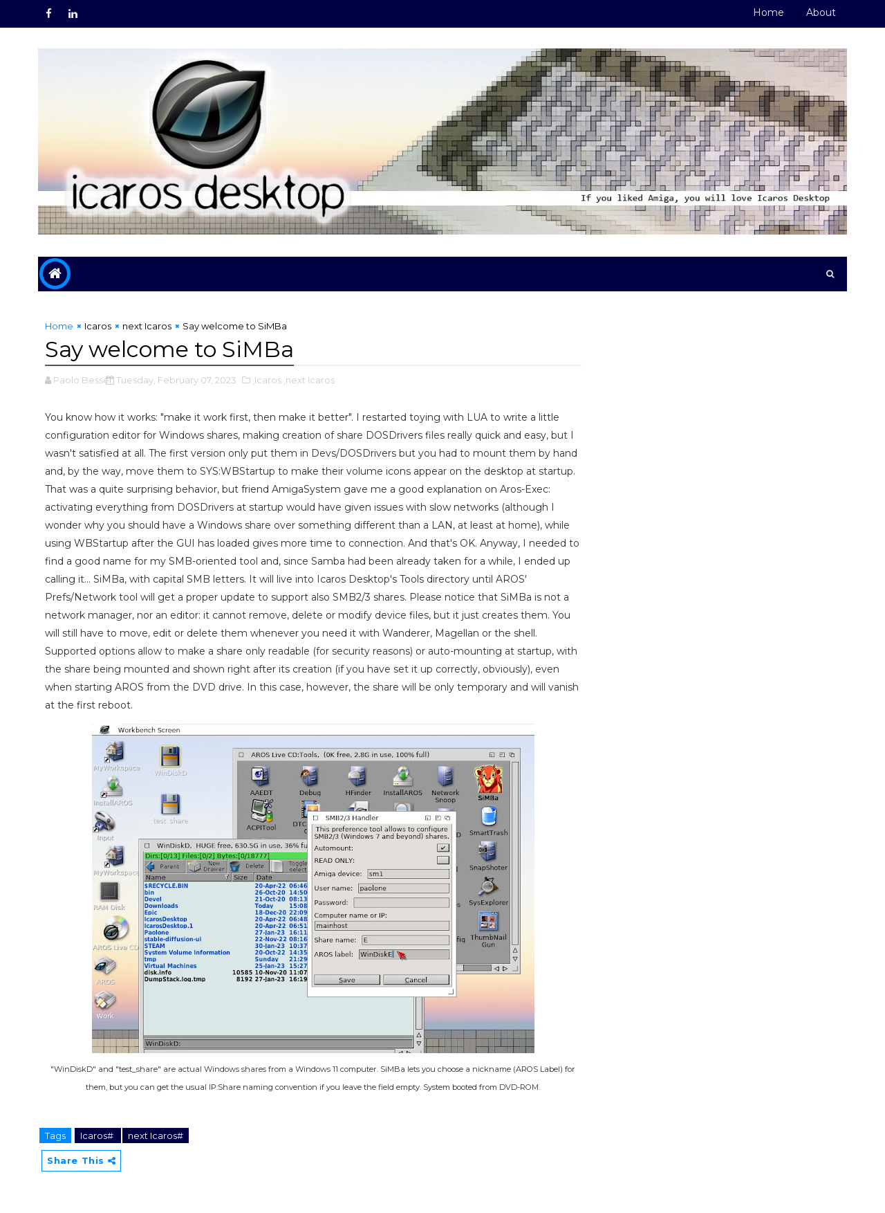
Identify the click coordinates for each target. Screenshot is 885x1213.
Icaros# (97, 1135)
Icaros (97, 325)
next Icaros (146, 325)
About (821, 12)
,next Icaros (309, 379)
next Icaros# (155, 1135)
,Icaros (266, 379)
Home (768, 12)
